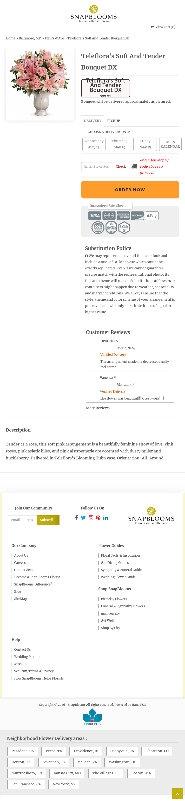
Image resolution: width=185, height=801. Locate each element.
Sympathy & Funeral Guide (121, 570)
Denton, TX (21, 762)
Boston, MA (141, 773)
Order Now (130, 189)
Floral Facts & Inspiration (120, 555)
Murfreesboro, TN (27, 773)
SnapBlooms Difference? (33, 584)
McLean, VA (87, 762)
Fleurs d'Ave (54, 38)
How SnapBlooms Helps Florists (39, 678)
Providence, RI (86, 751)
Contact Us (22, 650)
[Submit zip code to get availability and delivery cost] (96, 166)
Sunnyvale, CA (122, 751)
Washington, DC (122, 762)
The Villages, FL (105, 773)
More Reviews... (99, 408)
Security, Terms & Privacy (33, 671)
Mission (20, 664)
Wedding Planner (27, 657)
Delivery (92, 121)
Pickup (113, 121)
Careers (20, 563)
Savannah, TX (54, 762)
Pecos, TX (54, 751)
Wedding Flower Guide (118, 577)
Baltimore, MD (30, 38)
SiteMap (20, 599)
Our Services (23, 570)
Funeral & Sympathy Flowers (123, 606)
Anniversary (110, 613)
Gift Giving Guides (115, 563)
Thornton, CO (157, 751)
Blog (17, 592)
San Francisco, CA (26, 784)
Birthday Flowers (114, 599)
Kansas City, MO (67, 773)
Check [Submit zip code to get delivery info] (121, 166)
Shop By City (110, 628)
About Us (21, 555)
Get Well (107, 621)
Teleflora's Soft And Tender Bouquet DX (98, 38)
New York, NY (64, 784)
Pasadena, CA (23, 751)
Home (10, 38)
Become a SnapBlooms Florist (37, 577)
